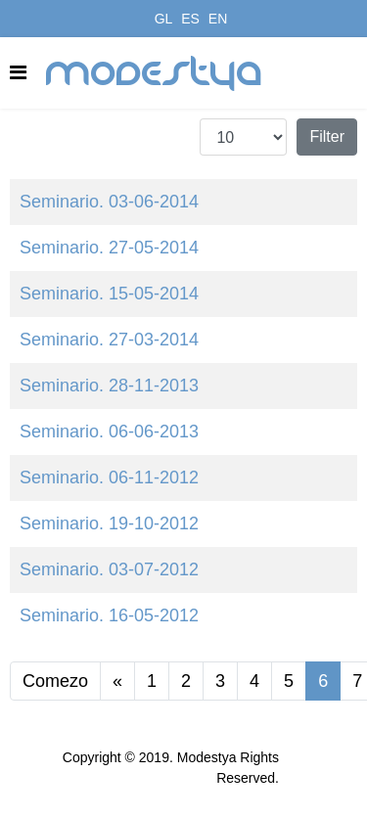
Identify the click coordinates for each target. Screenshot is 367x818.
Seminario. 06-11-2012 (109, 477)
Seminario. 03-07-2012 (109, 569)
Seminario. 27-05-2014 (109, 247)
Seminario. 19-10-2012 (109, 523)
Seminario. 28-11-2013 (109, 385)
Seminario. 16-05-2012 (109, 615)
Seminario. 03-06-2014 (109, 201)
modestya (154, 73)
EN (217, 18)
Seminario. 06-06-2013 (109, 431)
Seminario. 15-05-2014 (109, 293)
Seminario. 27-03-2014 (109, 339)
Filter (326, 136)
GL (164, 18)
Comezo (55, 681)
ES (190, 18)
